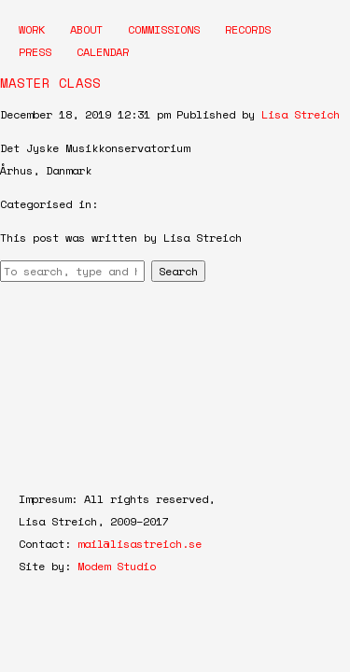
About (86, 29)
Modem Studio (116, 566)
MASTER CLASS (50, 82)
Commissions (164, 29)
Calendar (103, 52)
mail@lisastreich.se (139, 544)
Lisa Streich (300, 114)
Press (35, 52)
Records (248, 29)
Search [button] (178, 271)
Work (32, 29)
